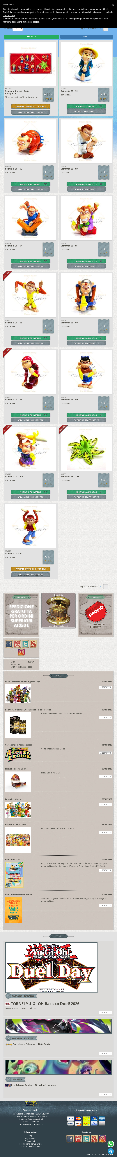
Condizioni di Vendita (30, 1146)
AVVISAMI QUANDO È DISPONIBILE (31, 106)
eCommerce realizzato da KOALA (99, 1154)
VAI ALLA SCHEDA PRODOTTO (30, 112)
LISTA (86, 37)
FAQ (31, 1136)
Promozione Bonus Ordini (31, 1144)
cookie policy (9, 15)
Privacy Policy (31, 1141)
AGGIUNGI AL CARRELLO (86, 106)
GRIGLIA (31, 37)
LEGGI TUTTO (105, 687)
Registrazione (31, 1138)
